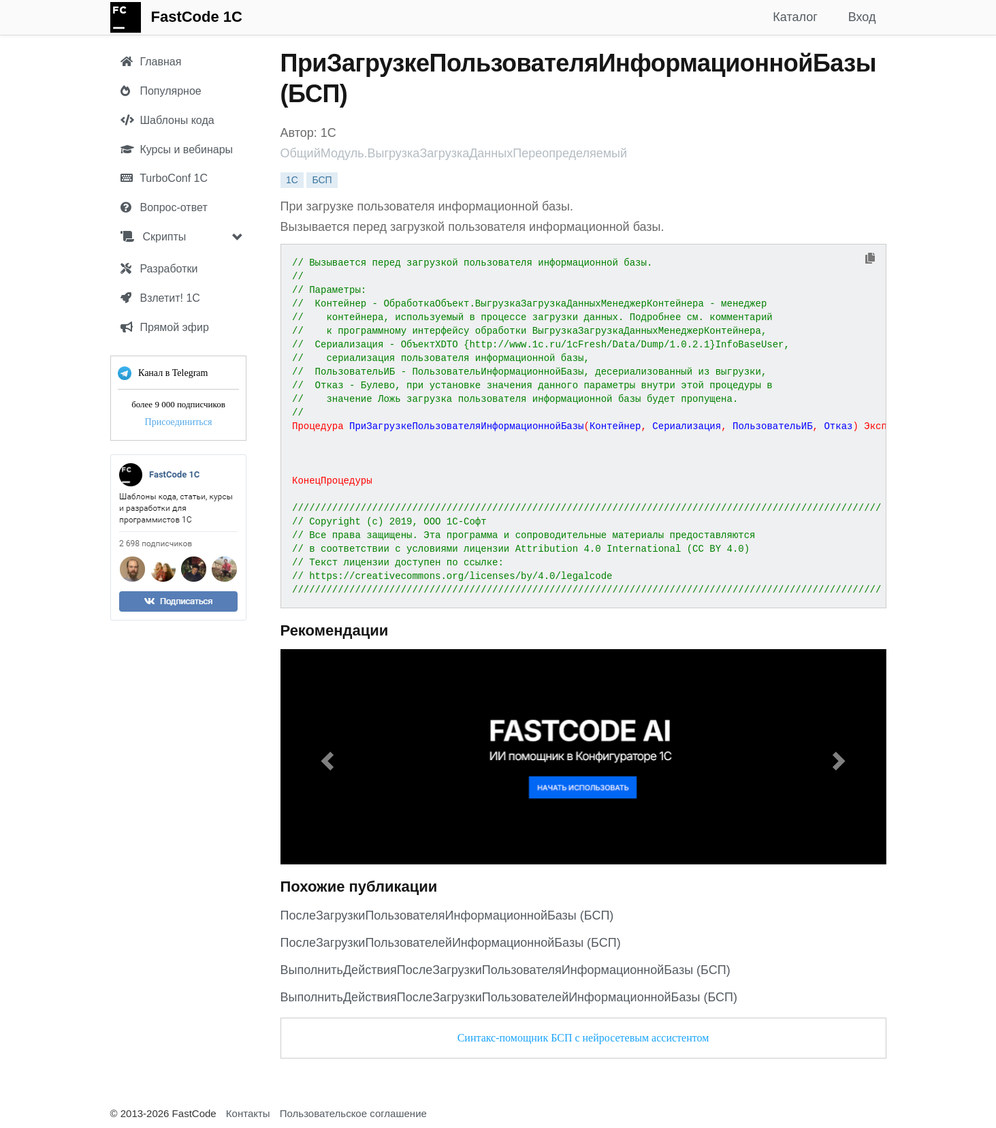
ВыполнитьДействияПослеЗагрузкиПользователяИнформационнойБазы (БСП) (505, 970)
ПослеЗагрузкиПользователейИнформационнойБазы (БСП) (450, 943)
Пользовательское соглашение (353, 1113)
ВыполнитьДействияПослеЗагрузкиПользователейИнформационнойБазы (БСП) (508, 997)
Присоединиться (178, 422)
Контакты (248, 1113)
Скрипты (153, 236)
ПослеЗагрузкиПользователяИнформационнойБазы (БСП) (447, 915)
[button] (326, 756)
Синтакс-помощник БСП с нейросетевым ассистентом (583, 1038)
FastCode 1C (196, 16)
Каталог (795, 17)
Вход (862, 17)
